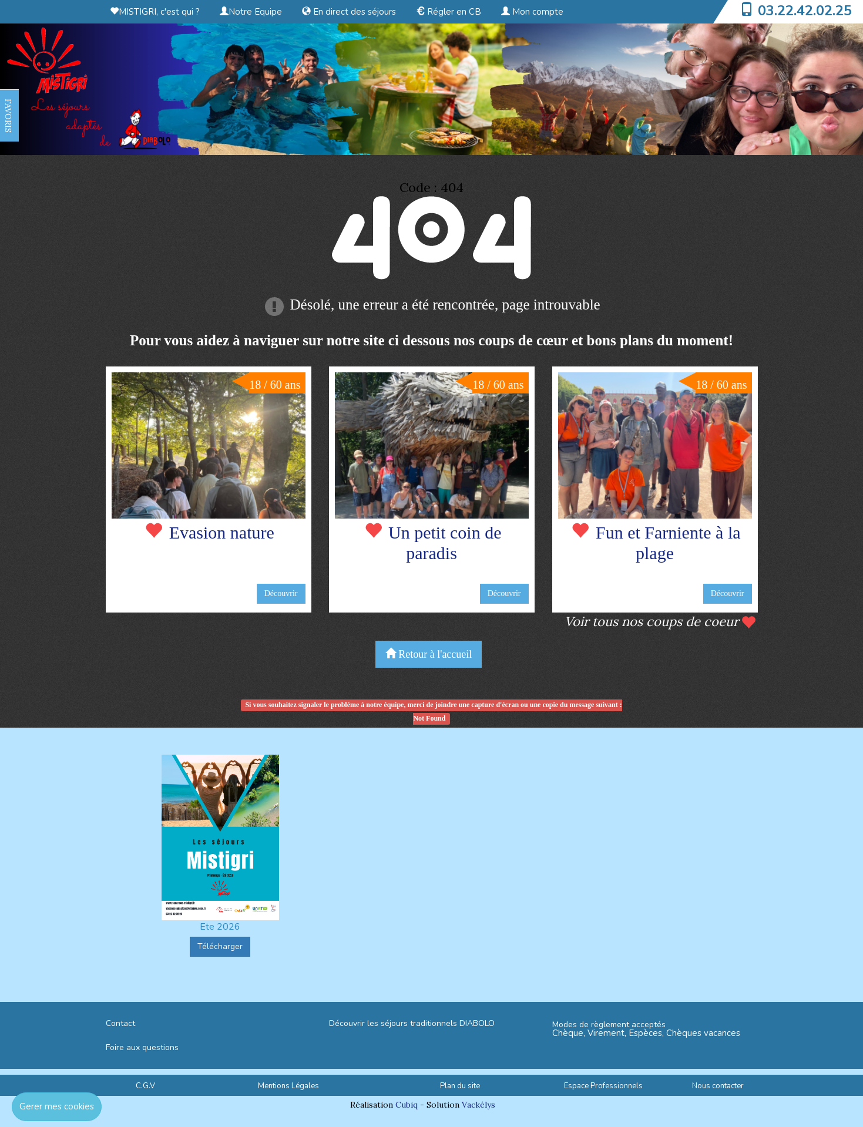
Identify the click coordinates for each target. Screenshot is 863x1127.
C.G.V (145, 1086)
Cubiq (406, 1104)
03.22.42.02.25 (805, 10)
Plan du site (460, 1086)
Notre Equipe (251, 12)
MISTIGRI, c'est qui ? (155, 12)
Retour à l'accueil (428, 654)
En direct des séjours (349, 12)
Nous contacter (718, 1086)
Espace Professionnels (603, 1086)
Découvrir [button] (281, 593)
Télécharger (220, 946)
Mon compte (532, 12)
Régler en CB (448, 12)
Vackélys (478, 1104)
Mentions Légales (288, 1086)
